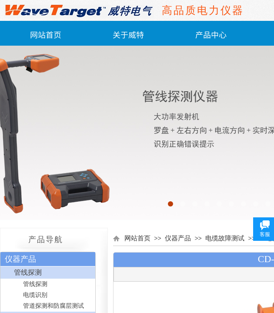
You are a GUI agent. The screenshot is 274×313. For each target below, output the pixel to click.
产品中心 (211, 34)
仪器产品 (178, 238)
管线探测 (28, 272)
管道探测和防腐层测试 (53, 306)
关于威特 (128, 34)
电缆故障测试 (224, 238)
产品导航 (45, 239)
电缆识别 (35, 295)
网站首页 (45, 34)
